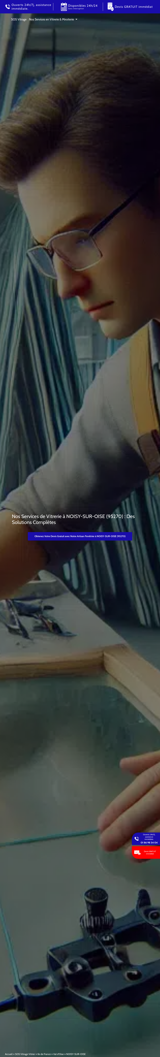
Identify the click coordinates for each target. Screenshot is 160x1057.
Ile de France (44, 1054)
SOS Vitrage (19, 19)
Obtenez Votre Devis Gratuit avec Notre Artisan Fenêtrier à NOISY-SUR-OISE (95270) (80, 536)
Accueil (8, 1054)
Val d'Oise (58, 1054)
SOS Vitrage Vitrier (25, 1054)
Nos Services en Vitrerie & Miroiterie (51, 19)
